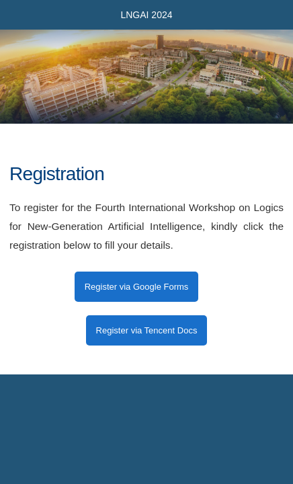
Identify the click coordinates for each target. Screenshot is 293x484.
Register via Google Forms (137, 287)
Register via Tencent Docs (147, 330)
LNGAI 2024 (146, 14)
